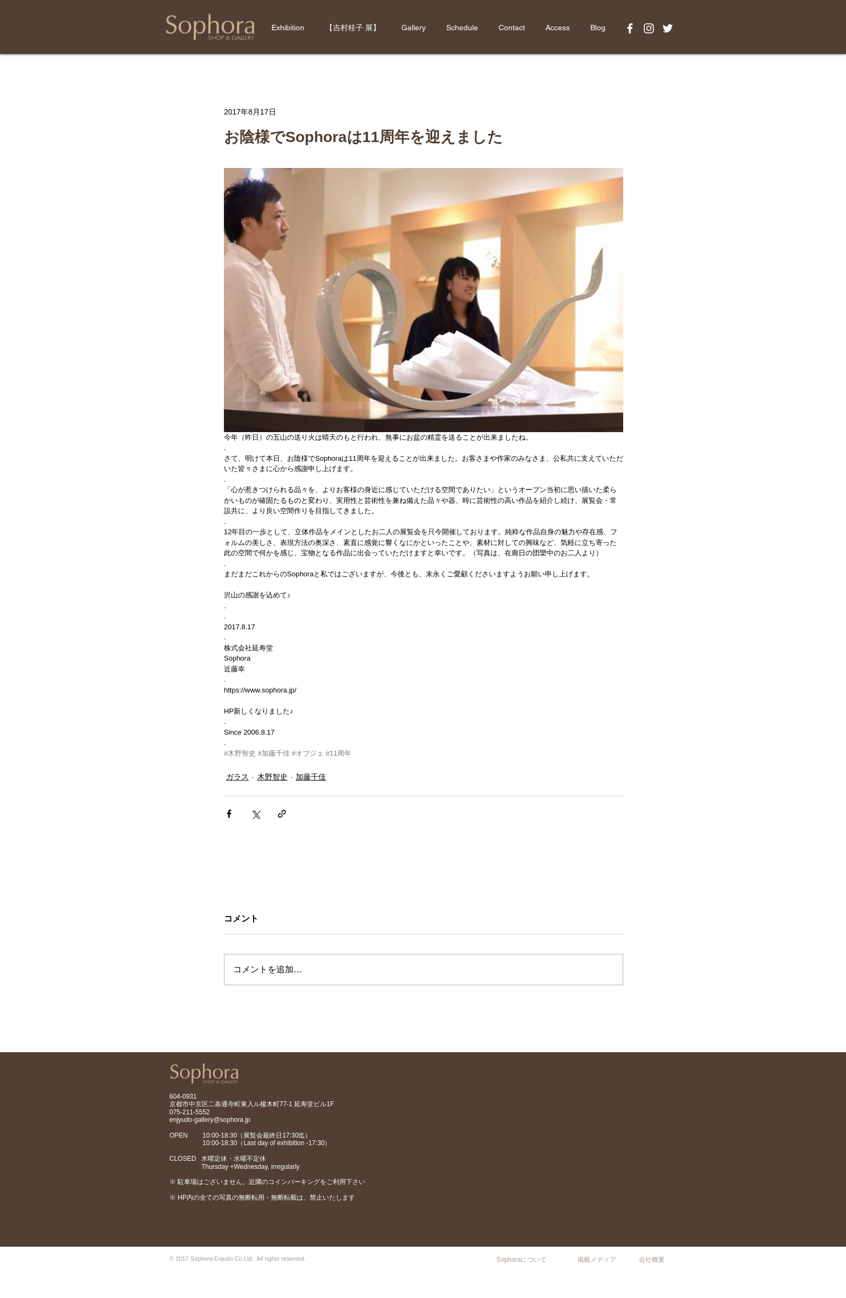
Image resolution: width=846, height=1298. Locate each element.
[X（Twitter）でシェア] (255, 814)
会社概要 (652, 1259)
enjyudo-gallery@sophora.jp (209, 1120)
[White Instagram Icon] (649, 28)
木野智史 (272, 776)
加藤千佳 (311, 776)
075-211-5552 (189, 1112)
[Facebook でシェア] (229, 814)
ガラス (237, 776)
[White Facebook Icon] (630, 28)
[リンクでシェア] (282, 814)
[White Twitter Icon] (667, 28)
